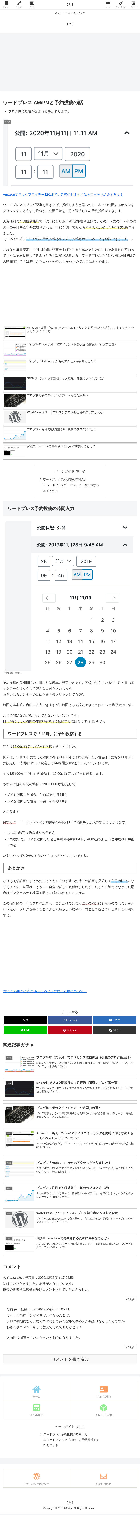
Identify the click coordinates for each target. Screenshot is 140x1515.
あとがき (52, 491)
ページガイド (65, 471)
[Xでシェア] (25, 1021)
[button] (114, 1031)
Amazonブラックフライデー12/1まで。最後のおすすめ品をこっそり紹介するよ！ (63, 194)
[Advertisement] (70, 63)
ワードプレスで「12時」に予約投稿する (72, 485)
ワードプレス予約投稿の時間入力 (65, 479)
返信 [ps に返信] (130, 1348)
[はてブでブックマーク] (114, 1021)
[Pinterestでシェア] (70, 1031)
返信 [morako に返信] (130, 1300)
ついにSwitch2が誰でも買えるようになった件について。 (45, 992)
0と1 (70, 4)
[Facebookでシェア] (70, 1021)
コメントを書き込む (70, 1360)
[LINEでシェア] (25, 1031)
